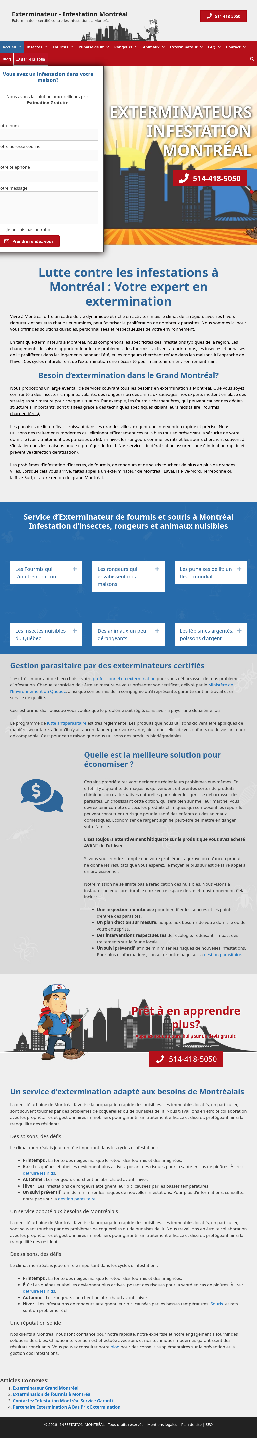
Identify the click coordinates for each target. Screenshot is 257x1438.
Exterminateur (188, 47)
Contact (237, 47)
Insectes (38, 47)
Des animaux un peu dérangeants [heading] (122, 634)
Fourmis (64, 47)
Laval (169, 471)
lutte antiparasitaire (66, 723)
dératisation (64, 452)
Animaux (155, 47)
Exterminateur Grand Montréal (46, 1388)
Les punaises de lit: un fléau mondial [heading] (206, 573)
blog (115, 1347)
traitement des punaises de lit (70, 439)
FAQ (216, 47)
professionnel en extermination (124, 678)
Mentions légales (162, 1424)
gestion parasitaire (222, 954)
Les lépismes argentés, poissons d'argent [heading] (206, 634)
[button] (75, 569)
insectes (213, 348)
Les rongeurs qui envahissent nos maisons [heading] (117, 576)
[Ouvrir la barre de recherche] (252, 59)
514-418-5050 (30, 59)
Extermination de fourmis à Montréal (52, 1394)
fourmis (140, 348)
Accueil (13, 47)
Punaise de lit (95, 47)
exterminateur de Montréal (134, 471)
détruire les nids (39, 1173)
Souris (217, 1304)
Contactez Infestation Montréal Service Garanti (63, 1401)
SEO (209, 1424)
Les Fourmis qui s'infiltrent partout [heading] (36, 573)
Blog (7, 58)
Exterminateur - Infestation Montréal (70, 14)
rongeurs (132, 355)
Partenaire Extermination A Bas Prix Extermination (67, 1407)
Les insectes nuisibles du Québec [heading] (40, 634)
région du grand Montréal (77, 477)
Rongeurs (127, 47)
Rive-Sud (23, 477)
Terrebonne (214, 471)
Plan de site (191, 1424)
